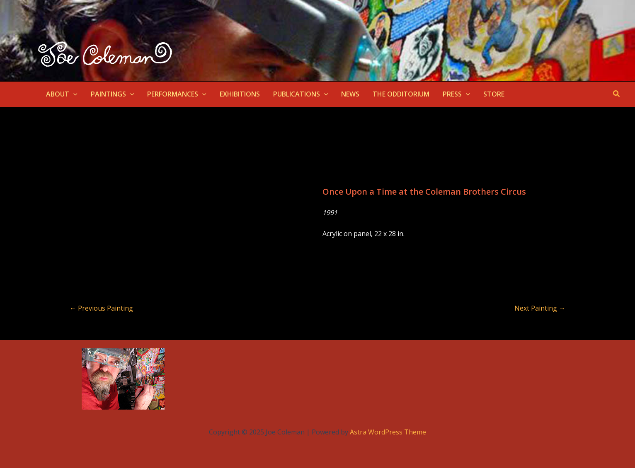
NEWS (350, 94)
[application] (73, 94)
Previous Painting (101, 308)
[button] (616, 94)
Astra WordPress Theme (388, 432)
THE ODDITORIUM (401, 94)
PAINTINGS (112, 94)
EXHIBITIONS (240, 94)
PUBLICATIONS (300, 94)
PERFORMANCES (176, 94)
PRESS (456, 94)
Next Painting (539, 308)
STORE (493, 94)
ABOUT (62, 94)
